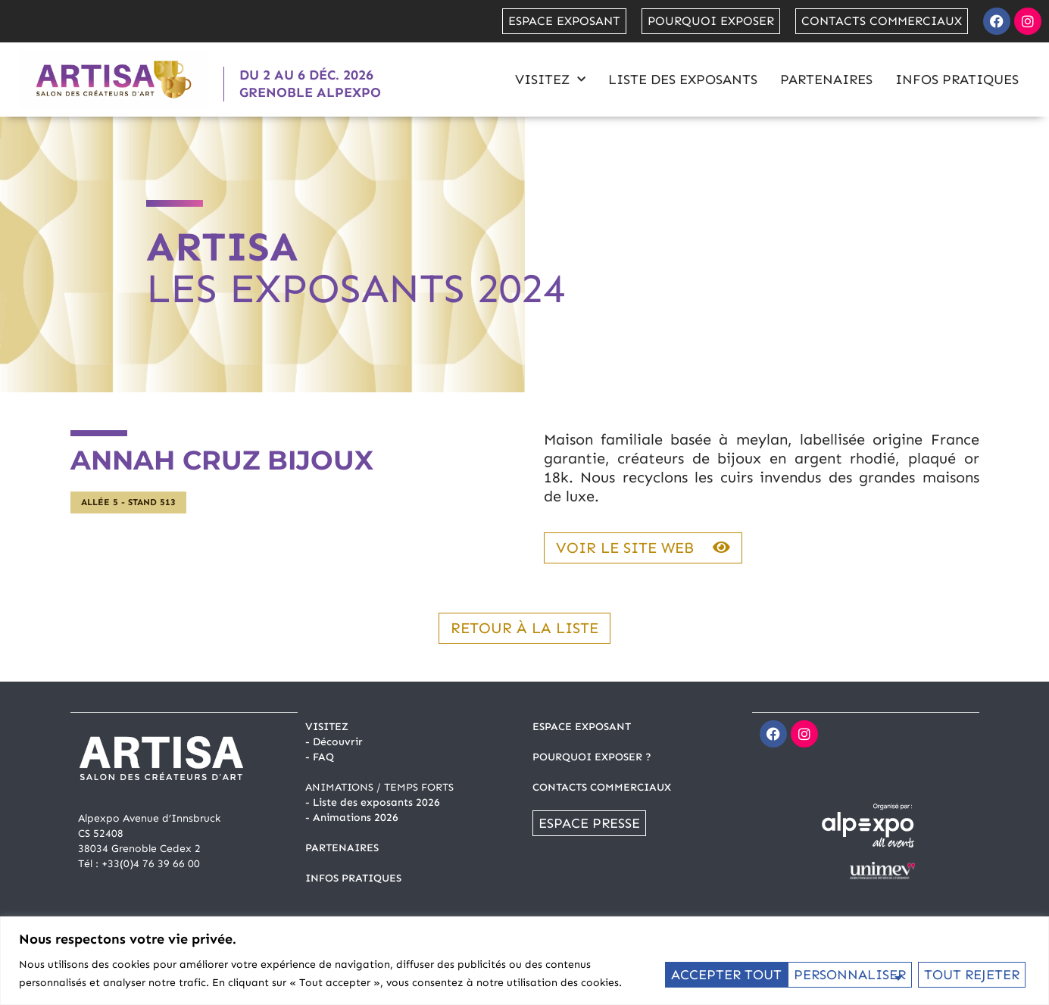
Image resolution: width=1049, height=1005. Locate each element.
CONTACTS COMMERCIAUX (601, 787)
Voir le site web (643, 547)
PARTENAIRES (342, 847)
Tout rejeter (847, 974)
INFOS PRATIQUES (353, 878)
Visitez (550, 79)
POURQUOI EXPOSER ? (591, 757)
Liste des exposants (682, 79)
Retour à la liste (524, 628)
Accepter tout (968, 974)
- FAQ (319, 757)
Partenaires (826, 79)
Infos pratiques (957, 79)
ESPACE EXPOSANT (581, 726)
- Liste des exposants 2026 (372, 802)
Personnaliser (726, 974)
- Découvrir (334, 741)
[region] (524, 960)
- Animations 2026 (351, 817)
